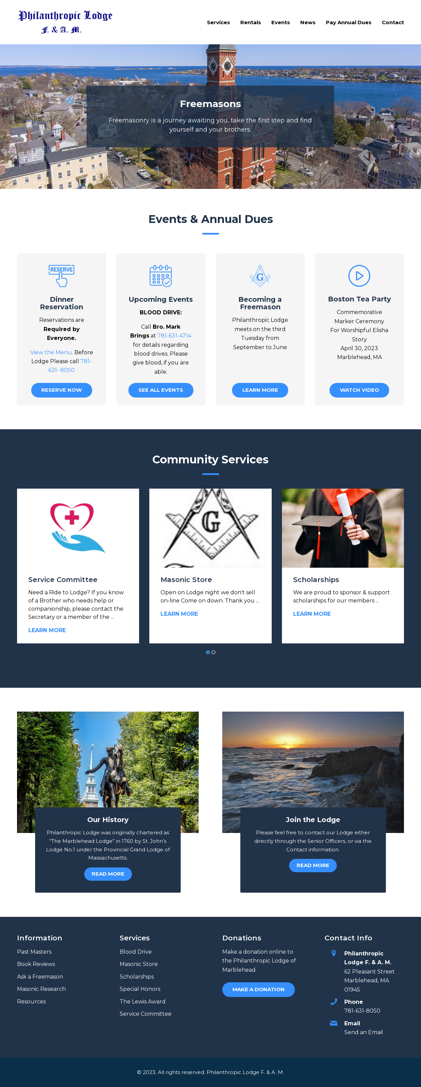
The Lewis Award (143, 1001)
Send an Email (363, 1032)
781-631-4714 (174, 335)
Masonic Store (186, 580)
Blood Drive (136, 952)
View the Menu (51, 352)
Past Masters (34, 952)
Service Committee (62, 580)
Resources (31, 1001)
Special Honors (140, 989)
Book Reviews (36, 964)
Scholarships (316, 580)
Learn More (47, 630)
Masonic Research (41, 989)
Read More (108, 873)
